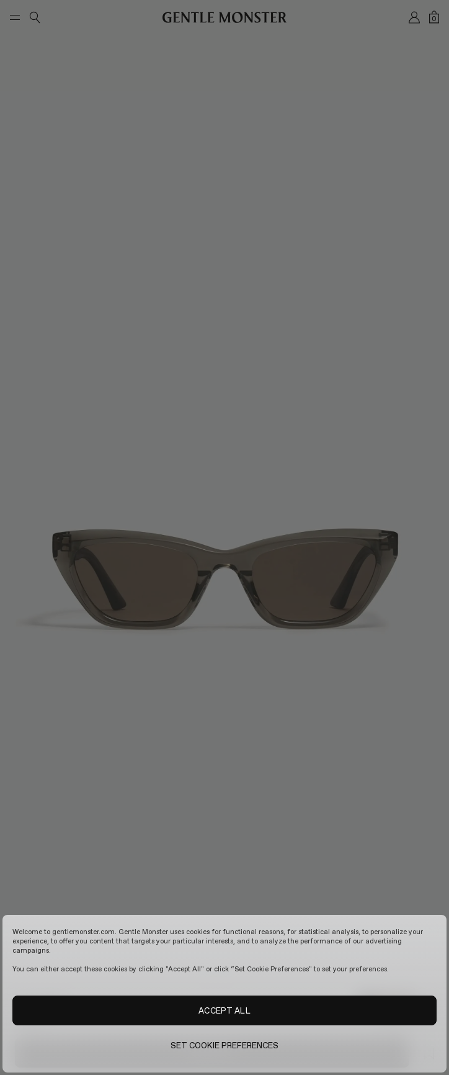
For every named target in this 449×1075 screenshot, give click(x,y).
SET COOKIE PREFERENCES (225, 1045)
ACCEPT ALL (224, 1010)
